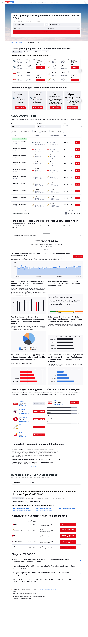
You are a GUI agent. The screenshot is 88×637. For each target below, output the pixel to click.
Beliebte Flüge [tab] (29, 498)
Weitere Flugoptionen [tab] (34, 501)
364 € (16, 18)
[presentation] (20, 18)
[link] (20, 107)
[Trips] (2, 21)
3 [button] (71, 213)
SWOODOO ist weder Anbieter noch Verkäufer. (47, 594)
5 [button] (77, 213)
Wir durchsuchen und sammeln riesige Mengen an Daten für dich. (47, 596)
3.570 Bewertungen (24, 405)
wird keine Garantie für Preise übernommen (49, 589)
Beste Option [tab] (27, 51)
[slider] (82, 127)
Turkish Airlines (23, 417)
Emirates (21, 401)
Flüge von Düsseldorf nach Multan (43, 510)
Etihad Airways (22, 424)
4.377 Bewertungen (24, 421)
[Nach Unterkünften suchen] (2, 9)
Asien (16, 42)
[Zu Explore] (2, 17)
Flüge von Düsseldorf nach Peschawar (21, 510)
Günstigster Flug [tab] (17, 51)
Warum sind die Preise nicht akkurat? (47, 598)
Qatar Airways (22, 409)
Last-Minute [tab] (37, 51)
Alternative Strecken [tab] (18, 498)
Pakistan (20, 42)
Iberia (20, 432)
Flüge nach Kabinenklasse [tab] (42, 498)
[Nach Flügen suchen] (2, 6)
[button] (2, 2)
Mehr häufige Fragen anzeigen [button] (36, 466)
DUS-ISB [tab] (46, 232)
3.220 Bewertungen (24, 436)
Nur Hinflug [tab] (45, 51)
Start (12, 42)
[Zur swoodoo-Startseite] (9, 2)
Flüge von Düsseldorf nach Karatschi (67, 508)
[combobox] (18, 21)
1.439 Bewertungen (24, 429)
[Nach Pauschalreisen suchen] (2, 15)
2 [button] (68, 213)
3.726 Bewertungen (24, 413)
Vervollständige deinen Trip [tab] (20, 501)
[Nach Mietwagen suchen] (2, 12)
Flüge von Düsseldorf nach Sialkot (43, 508)
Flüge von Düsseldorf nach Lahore (20, 508)
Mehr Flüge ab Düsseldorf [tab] (58, 498)
